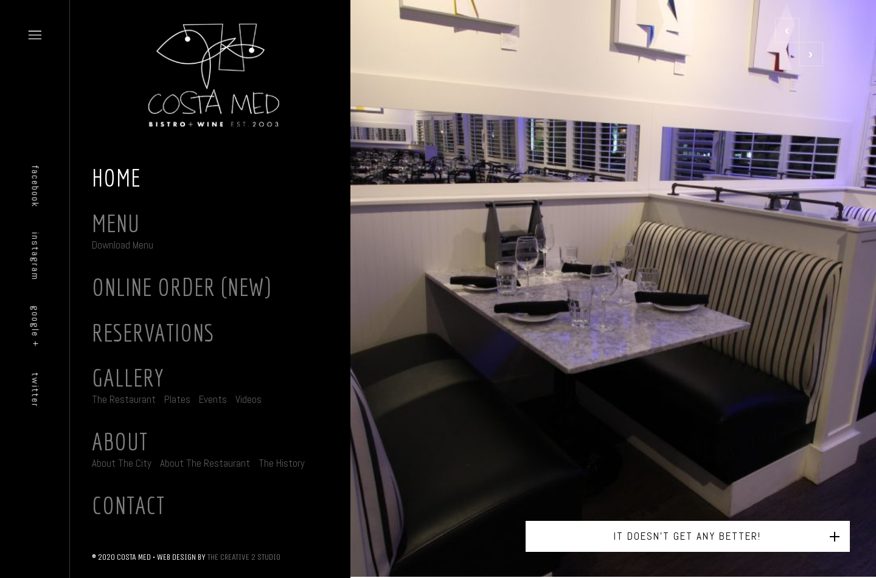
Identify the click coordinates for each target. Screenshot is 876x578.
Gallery (128, 377)
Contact (128, 505)
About (120, 441)
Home (116, 177)
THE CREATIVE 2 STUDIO (243, 557)
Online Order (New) (181, 287)
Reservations (153, 332)
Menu (116, 223)
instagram (35, 256)
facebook (35, 186)
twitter (35, 389)
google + (35, 327)
